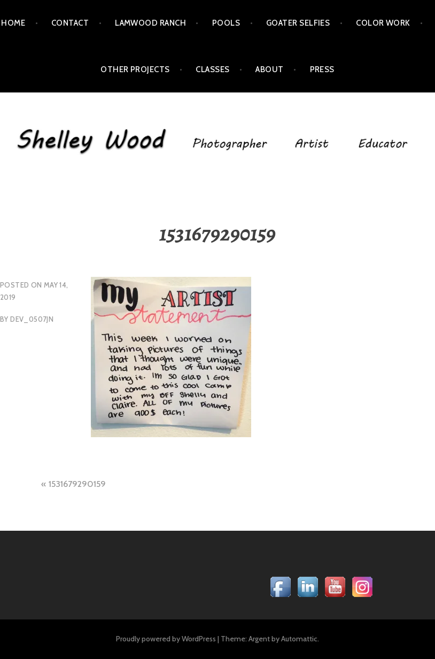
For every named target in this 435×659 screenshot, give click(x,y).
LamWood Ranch (150, 23)
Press (322, 69)
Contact (70, 23)
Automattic (299, 639)
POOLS (226, 23)
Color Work (383, 23)
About (269, 69)
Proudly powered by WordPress (166, 639)
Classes (212, 69)
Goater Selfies (298, 23)
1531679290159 (77, 484)
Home (13, 23)
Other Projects (134, 69)
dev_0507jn (31, 319)
